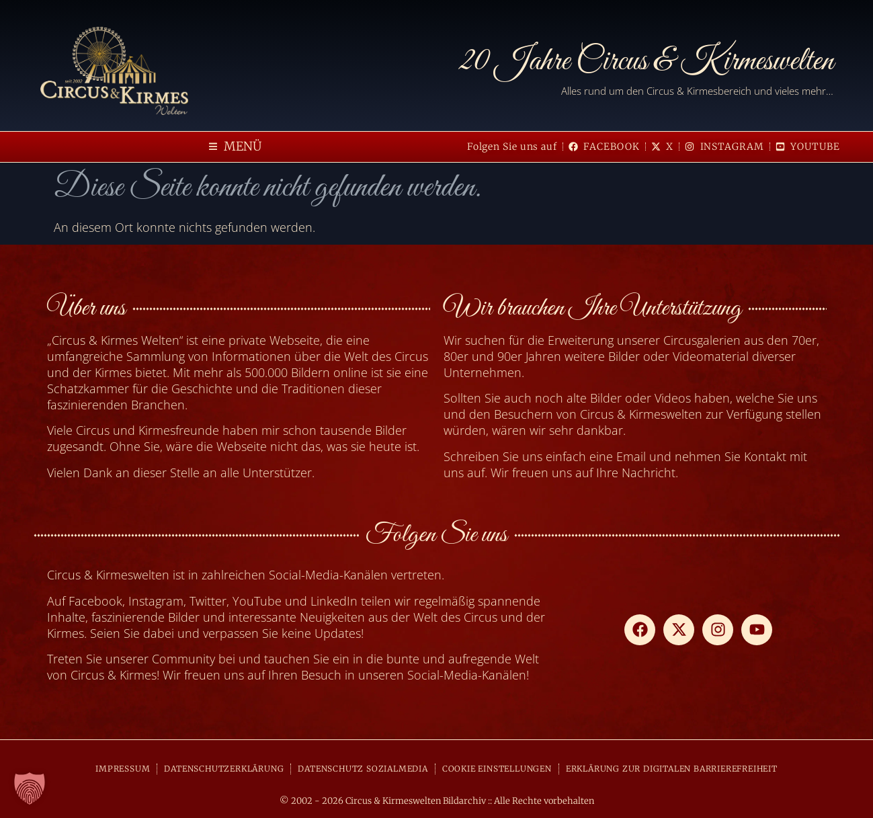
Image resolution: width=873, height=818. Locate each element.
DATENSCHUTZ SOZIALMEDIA (362, 769)
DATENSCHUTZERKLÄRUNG (224, 769)
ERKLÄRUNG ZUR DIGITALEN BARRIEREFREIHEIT (672, 769)
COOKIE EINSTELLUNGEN (497, 769)
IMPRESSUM (122, 769)
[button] (235, 147)
